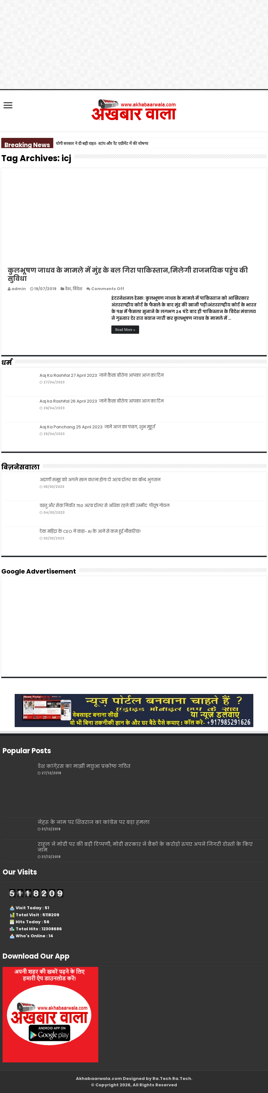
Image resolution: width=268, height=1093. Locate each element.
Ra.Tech (181, 1078)
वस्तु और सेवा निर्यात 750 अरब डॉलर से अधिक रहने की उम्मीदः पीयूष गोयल (105, 506)
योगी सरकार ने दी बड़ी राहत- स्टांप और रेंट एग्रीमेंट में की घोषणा (102, 143)
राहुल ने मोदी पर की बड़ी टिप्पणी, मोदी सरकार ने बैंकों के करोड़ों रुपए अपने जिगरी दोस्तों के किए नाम (145, 847)
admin (18, 288)
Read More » (125, 329)
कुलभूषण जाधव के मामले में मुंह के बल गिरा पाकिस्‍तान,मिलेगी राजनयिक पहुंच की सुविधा (128, 274)
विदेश (77, 288)
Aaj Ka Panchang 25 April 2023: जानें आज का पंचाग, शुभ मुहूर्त (98, 427)
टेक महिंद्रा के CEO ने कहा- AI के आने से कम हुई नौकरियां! (90, 531)
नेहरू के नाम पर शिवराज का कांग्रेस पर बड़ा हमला (94, 822)
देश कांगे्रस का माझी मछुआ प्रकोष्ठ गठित (84, 766)
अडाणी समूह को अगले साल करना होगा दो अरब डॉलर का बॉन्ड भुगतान (100, 480)
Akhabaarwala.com (99, 1078)
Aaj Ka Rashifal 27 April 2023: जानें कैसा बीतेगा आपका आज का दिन (102, 375)
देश (68, 288)
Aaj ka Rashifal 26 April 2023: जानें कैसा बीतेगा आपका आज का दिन (102, 401)
